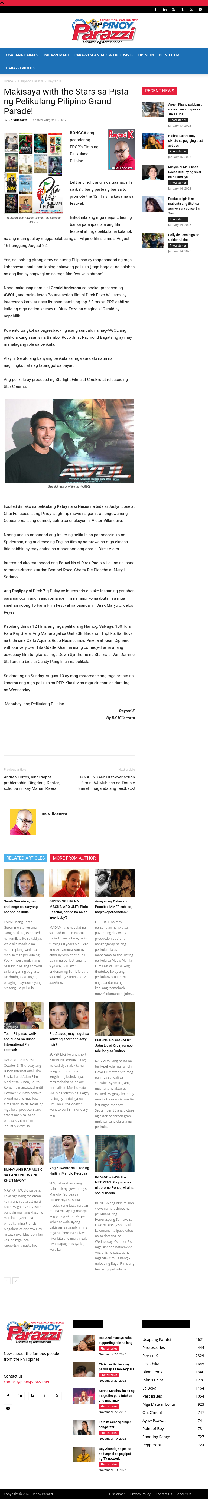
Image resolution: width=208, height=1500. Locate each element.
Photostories (178, 120)
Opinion (146, 54)
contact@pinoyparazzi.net (26, 1381)
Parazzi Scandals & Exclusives (104, 54)
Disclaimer (117, 1495)
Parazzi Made (57, 54)
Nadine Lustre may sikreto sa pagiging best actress (185, 141)
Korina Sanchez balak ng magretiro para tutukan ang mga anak (117, 1396)
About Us (184, 1495)
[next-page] (15, 1280)
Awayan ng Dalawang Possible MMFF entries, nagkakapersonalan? (113, 906)
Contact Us (164, 1495)
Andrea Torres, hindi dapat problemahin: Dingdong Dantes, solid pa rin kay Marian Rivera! (32, 783)
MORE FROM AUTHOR (74, 858)
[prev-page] (7, 1280)
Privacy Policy (140, 1495)
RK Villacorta (17, 120)
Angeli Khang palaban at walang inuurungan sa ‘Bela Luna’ (185, 109)
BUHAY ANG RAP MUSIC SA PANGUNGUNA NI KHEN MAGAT (23, 1174)
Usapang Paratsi (22, 54)
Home (8, 81)
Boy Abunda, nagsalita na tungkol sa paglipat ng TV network (115, 1454)
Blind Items (170, 54)
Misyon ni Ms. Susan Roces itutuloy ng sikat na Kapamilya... (184, 172)
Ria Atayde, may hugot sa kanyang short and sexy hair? (69, 1039)
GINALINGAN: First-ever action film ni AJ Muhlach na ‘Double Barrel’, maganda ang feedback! (106, 783)
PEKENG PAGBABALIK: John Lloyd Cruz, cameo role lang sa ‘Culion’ (114, 1045)
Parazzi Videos (20, 67)
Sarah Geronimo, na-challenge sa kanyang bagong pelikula (21, 906)
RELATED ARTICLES (25, 858)
